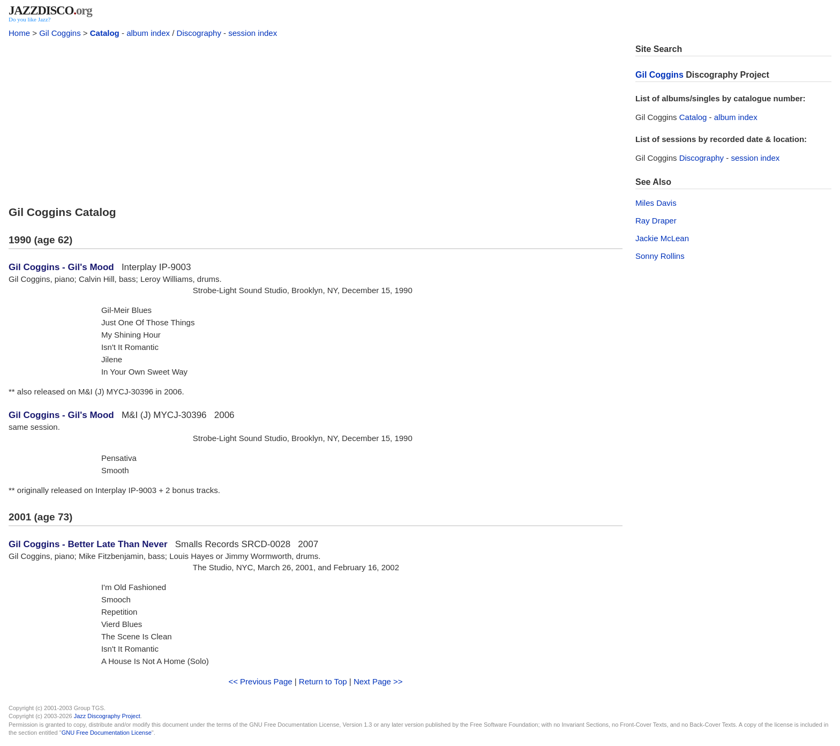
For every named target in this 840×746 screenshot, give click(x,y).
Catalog (104, 33)
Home (19, 33)
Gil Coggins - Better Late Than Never (88, 544)
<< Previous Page (260, 681)
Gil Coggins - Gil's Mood (61, 267)
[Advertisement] (315, 119)
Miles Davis (656, 202)
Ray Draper (656, 220)
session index (252, 33)
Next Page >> (378, 681)
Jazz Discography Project (107, 716)
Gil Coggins (60, 33)
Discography (199, 33)
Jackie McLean (662, 238)
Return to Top (323, 681)
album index (148, 33)
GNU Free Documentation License (107, 732)
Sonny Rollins (660, 255)
